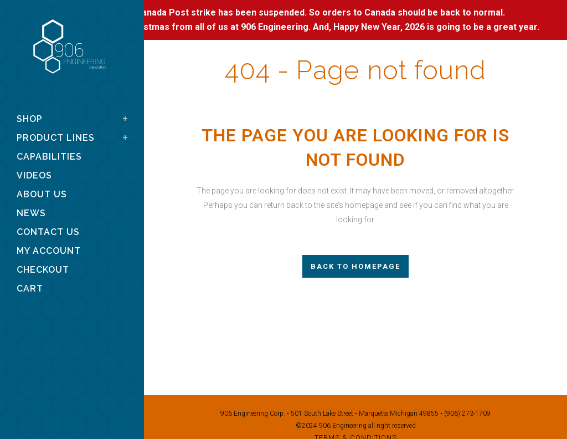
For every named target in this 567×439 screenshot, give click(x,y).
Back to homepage (355, 266)
